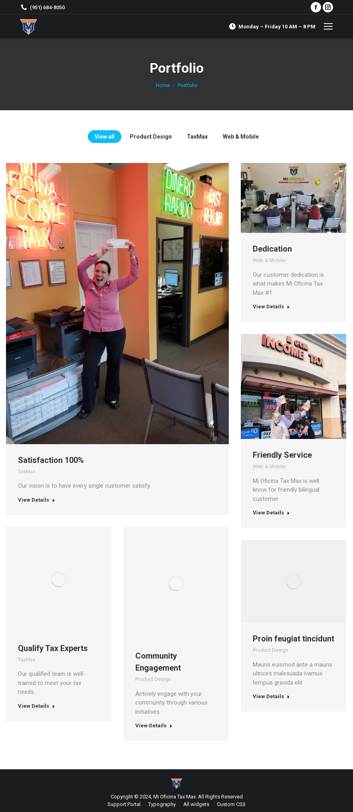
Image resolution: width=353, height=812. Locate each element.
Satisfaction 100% (51, 460)
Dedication (272, 249)
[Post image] (293, 198)
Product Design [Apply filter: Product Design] (151, 136)
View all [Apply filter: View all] (105, 136)
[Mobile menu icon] (328, 26)
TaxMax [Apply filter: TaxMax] (197, 136)
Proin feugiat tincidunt (293, 638)
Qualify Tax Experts (53, 648)
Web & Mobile (269, 260)
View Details (36, 500)
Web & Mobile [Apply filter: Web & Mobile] (241, 136)
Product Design (153, 679)
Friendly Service (282, 455)
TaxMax (26, 471)
